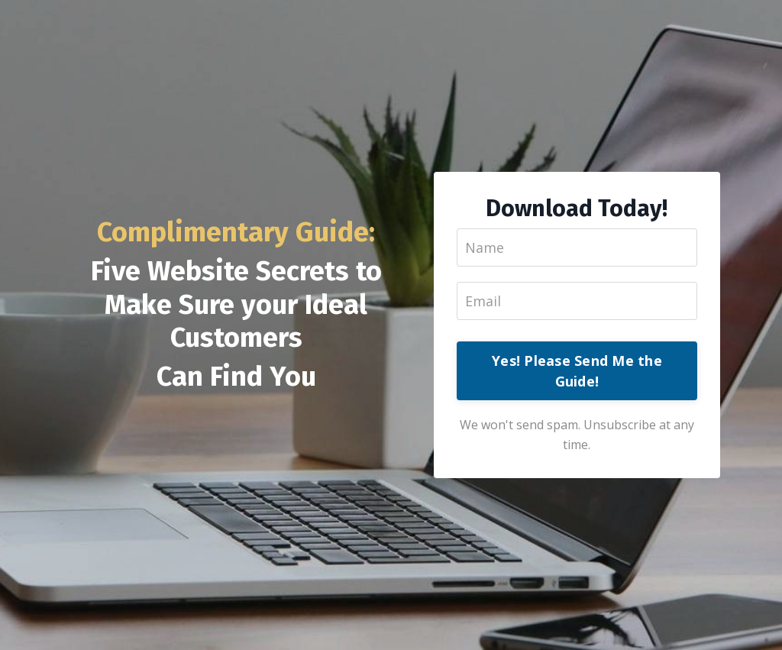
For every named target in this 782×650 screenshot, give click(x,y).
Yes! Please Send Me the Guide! (577, 370)
